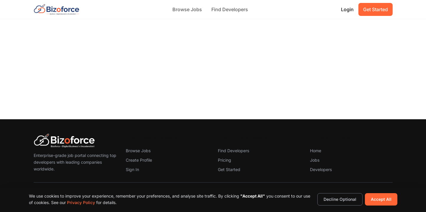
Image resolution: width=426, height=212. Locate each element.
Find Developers (229, 9)
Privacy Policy (81, 202)
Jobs (314, 160)
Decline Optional (340, 199)
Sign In (132, 169)
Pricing (224, 160)
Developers (321, 169)
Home (315, 150)
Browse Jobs (187, 9)
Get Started (375, 9)
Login (347, 9)
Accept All (381, 199)
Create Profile (139, 160)
